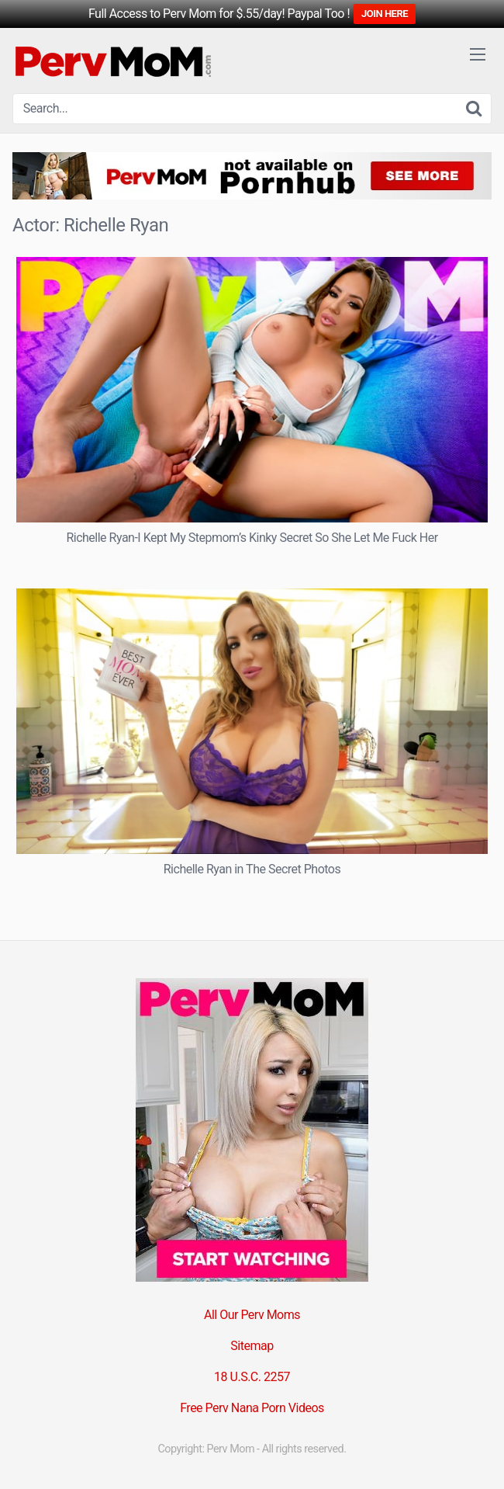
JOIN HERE (384, 13)
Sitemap (251, 1345)
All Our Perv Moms (252, 1314)
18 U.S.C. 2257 (252, 1376)
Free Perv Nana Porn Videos (252, 1407)
